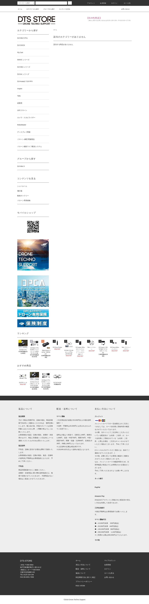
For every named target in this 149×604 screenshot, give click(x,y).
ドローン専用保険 (23, 200)
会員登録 (101, 3)
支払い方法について (83, 565)
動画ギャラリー (23, 196)
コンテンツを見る (63, 9)
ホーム (20, 9)
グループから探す (48, 9)
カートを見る (109, 573)
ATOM (82, 586)
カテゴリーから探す (31, 9)
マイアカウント (110, 560)
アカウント (89, 3)
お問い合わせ (124, 9)
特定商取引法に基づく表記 (85, 577)
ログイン (112, 3)
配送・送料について (83, 569)
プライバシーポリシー (84, 581)
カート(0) (126, 3)
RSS (77, 586)
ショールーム (22, 186)
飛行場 (19, 191)
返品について (80, 573)
